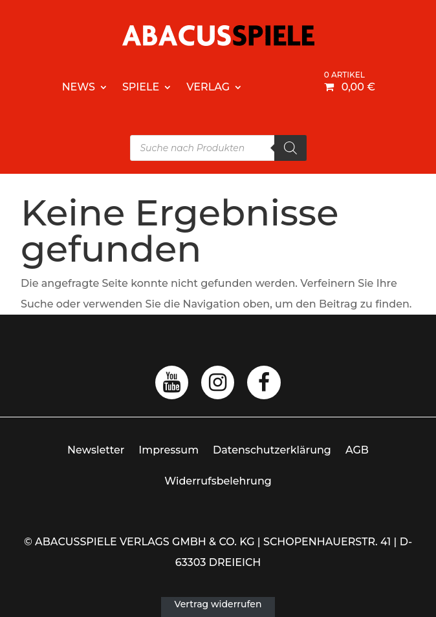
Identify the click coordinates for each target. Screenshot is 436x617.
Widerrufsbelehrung (218, 481)
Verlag (208, 87)
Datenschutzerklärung (272, 450)
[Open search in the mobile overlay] (218, 148)
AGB (357, 450)
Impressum (168, 450)
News (78, 87)
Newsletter (95, 450)
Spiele (140, 87)
